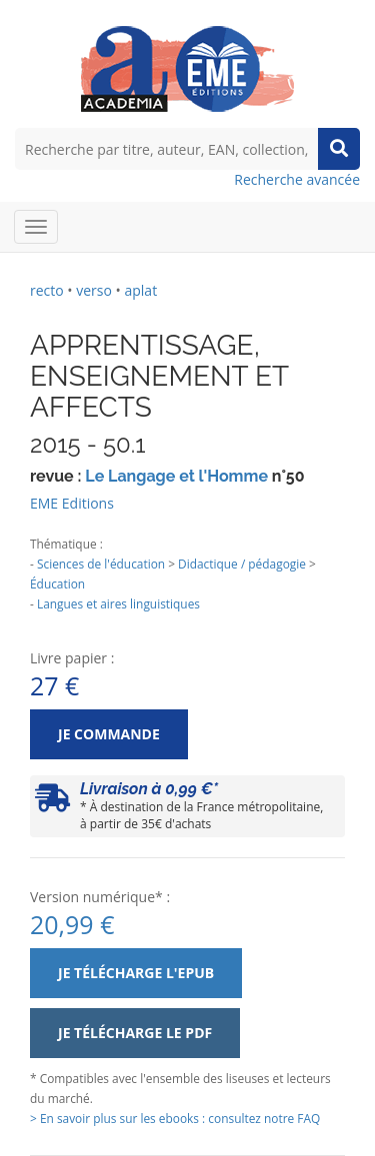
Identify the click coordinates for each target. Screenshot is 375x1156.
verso (94, 290)
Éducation (57, 583)
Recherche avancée (297, 179)
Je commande (109, 733)
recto (47, 290)
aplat (140, 290)
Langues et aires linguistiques (118, 603)
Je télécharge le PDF (135, 1032)
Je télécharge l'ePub (136, 972)
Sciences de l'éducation (101, 564)
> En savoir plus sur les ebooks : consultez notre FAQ (175, 1118)
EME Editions (72, 503)
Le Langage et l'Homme (176, 476)
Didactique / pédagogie (242, 564)
